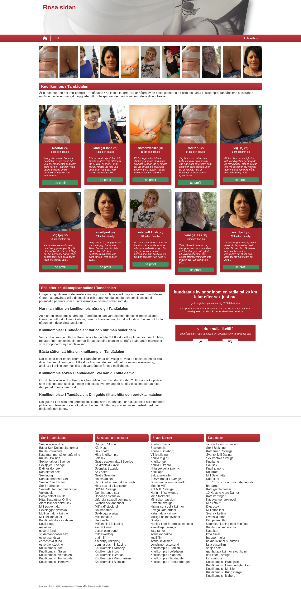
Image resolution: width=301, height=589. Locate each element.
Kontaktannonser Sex (54, 478)
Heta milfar (102, 520)
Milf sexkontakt (49, 506)
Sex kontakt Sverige (219, 458)
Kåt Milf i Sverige (162, 489)
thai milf (100, 537)
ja (201, 341)
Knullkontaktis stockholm (56, 520)
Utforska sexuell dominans (113, 499)
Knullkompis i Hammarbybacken (228, 565)
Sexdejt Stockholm (52, 482)
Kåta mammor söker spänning (59, 454)
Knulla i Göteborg (162, 451)
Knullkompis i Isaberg (220, 575)
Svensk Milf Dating (219, 454)
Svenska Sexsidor (107, 468)
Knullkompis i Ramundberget (170, 561)
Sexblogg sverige (106, 513)
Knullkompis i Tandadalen (167, 558)
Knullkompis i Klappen (165, 555)
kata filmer (213, 534)
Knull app (156, 472)
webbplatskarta (67, 586)
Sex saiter (101, 472)
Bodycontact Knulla (52, 496)
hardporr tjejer (215, 537)
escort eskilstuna (50, 541)
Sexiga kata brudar (163, 510)
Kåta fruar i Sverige (219, 451)
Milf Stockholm (160, 496)
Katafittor (212, 530)
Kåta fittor (212, 478)
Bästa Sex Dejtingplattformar (58, 447)
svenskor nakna (161, 534)
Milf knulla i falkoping (109, 523)
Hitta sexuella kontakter (111, 485)
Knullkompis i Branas (109, 555)
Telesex (100, 458)
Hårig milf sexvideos (164, 492)
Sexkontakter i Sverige (54, 461)
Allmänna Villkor (81, 586)
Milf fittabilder (215, 510)
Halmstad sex (104, 478)
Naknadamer (103, 510)
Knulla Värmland (50, 451)
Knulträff (211, 472)
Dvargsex (212, 506)
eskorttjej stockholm (52, 544)
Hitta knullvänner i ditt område (115, 482)
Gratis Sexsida (105, 475)
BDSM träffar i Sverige (165, 478)
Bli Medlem (250, 38)
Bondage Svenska (107, 496)
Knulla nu (212, 461)
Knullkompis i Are (51, 548)
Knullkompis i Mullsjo (220, 568)
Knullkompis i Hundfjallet (223, 561)
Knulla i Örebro (160, 465)
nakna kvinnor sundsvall (222, 541)
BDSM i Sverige (106, 489)
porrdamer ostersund (164, 544)
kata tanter (157, 530)
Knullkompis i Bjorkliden (111, 561)
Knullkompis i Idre (107, 551)
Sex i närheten (49, 485)
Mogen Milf (157, 485)
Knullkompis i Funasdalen (56, 558)
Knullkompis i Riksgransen (113, 558)
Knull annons (215, 468)
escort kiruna (103, 527)
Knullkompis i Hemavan (55, 561)
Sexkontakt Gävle (107, 465)
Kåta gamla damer (218, 489)
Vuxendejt (46, 492)
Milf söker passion (162, 499)
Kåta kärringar (216, 496)
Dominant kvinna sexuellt (167, 482)
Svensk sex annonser (109, 503)
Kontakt (106, 586)
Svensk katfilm (216, 513)
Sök (57, 38)
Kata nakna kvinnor (163, 513)
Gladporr (156, 520)
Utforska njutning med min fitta (227, 523)
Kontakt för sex (49, 472)
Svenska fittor (215, 517)
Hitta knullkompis (106, 454)
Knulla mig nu (159, 458)
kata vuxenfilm (216, 544)
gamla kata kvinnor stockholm (226, 551)
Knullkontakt (158, 461)
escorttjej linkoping (107, 541)
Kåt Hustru (102, 447)
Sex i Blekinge (216, 447)
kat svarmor (214, 558)
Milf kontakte (103, 517)
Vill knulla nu (159, 454)
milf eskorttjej (104, 534)
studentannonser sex (53, 534)
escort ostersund (106, 530)
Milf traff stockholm (107, 506)
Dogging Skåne (105, 444)
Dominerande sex (107, 492)
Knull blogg (46, 523)
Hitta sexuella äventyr (165, 468)
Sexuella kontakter (51, 444)
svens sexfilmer (161, 541)
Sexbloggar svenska (53, 510)
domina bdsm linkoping (110, 544)
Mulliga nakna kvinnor (54, 513)
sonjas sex (213, 548)
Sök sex (211, 465)
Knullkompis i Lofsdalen (166, 551)
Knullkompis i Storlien (165, 548)
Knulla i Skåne (160, 444)
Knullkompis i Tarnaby (110, 548)
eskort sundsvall (50, 537)
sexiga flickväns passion (222, 444)
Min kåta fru (214, 503)
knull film (156, 537)
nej (230, 341)
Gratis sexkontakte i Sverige (114, 461)
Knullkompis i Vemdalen (55, 555)
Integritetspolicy (95, 586)
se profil (60, 182)
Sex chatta (102, 451)
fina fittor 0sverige (218, 555)
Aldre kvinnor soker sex (55, 503)
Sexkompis (157, 447)
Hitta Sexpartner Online (55, 499)
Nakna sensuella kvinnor (167, 506)
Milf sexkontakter (50, 517)
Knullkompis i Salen (52, 551)
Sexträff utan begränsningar (58, 489)
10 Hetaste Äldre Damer (222, 492)
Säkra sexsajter (161, 475)
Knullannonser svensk (221, 527)
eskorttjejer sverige (163, 527)
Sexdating (46, 475)
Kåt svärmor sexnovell (221, 499)
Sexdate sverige (161, 503)
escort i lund (47, 530)
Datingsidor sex (49, 468)
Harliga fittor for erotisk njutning (171, 523)
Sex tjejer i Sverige (52, 465)
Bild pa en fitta (216, 520)
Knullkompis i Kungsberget (224, 572)
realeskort (46, 527)
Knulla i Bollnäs (49, 458)
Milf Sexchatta (215, 475)
